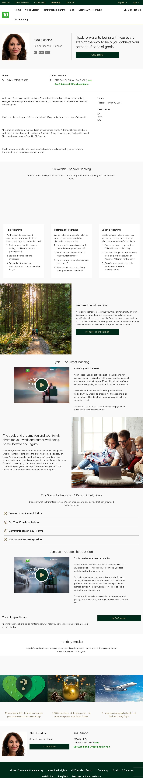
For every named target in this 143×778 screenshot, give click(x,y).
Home (18, 10)
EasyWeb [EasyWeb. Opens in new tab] (63, 739)
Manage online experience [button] (86, 739)
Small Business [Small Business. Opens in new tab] (22, 2)
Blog (72, 10)
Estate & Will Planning (90, 10)
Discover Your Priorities (97, 294)
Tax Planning (22, 19)
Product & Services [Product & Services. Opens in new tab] (123, 733)
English (122, 3)
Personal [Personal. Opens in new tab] (6, 2)
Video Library (32, 10)
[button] (41, 347)
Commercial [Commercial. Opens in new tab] (39, 2)
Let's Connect (119, 580)
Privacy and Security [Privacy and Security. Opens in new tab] (57, 747)
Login (135, 3)
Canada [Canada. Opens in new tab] (71, 766)
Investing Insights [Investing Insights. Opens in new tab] (57, 733)
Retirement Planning (54, 10)
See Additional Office (73, 84)
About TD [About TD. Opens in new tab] (70, 2)
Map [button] (96, 705)
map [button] (90, 80)
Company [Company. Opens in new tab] (103, 733)
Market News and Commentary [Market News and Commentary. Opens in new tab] (26, 733)
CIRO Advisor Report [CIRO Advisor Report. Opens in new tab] (82, 733)
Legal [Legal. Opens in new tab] (76, 747)
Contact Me (132, 10)
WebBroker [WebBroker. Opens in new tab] (48, 739)
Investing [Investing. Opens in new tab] (55, 2)
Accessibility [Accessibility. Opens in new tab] (90, 747)
